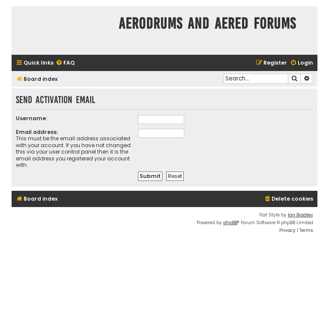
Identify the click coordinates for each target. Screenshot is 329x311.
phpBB (230, 222)
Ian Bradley (300, 215)
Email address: (37, 132)
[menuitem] (65, 63)
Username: (31, 118)
